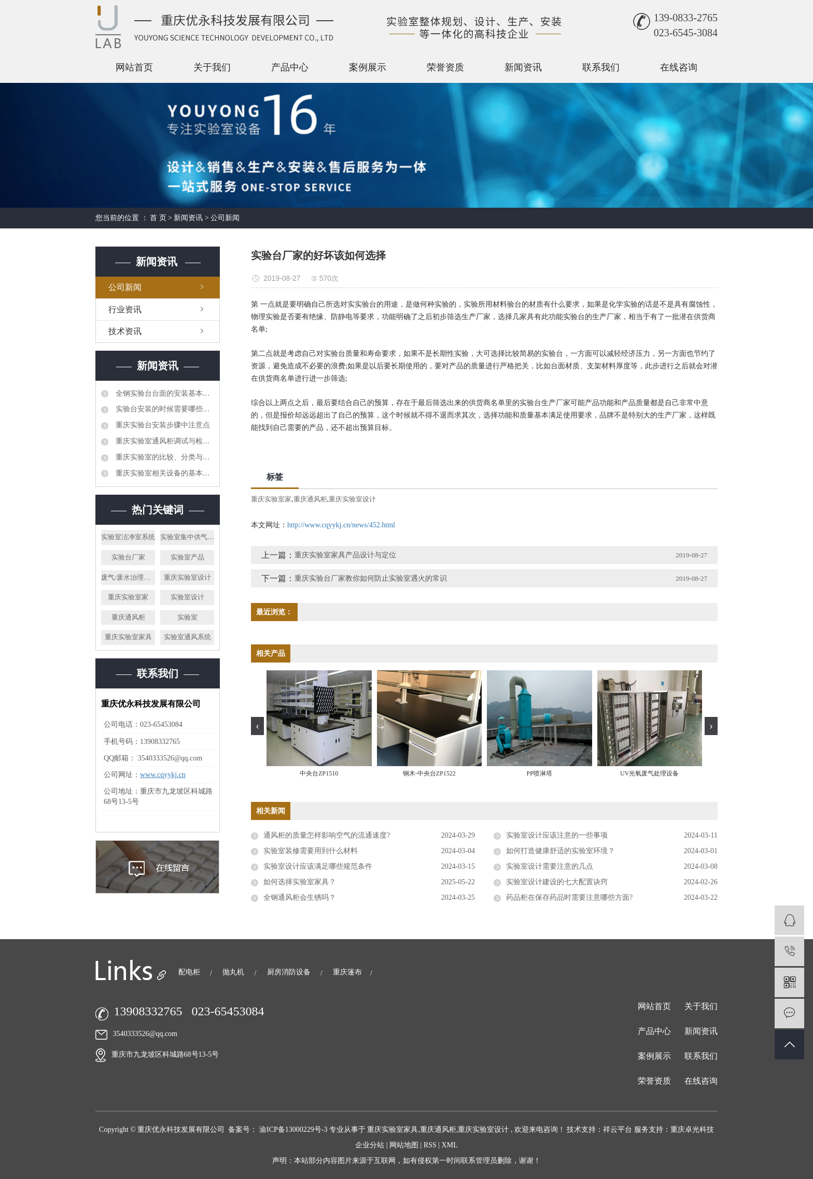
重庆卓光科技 (692, 1129)
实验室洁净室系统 (128, 537)
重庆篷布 (347, 972)
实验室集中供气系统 (187, 537)
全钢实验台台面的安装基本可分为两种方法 (164, 393)
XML (450, 1145)
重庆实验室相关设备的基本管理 (164, 473)
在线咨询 (678, 67)
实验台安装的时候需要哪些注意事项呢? (164, 409)
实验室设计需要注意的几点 (549, 866)
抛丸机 (234, 972)
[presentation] (257, 726)
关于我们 (212, 67)
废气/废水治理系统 (128, 577)
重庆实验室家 (128, 597)
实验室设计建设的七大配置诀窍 (557, 882)
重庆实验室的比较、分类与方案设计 (164, 457)
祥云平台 (617, 1129)
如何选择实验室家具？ (299, 882)
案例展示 (367, 67)
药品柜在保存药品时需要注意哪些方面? (569, 897)
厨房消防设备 (290, 972)
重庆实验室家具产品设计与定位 (345, 555)
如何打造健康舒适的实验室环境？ (560, 851)
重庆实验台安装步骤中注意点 (162, 425)
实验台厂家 (128, 557)
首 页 (158, 218)
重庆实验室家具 (128, 637)
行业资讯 (125, 309)
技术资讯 (125, 331)
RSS (430, 1145)
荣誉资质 (445, 67)
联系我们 (601, 67)
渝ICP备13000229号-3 (293, 1129)
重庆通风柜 (128, 617)
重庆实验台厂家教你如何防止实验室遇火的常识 (371, 578)
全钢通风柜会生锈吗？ (299, 897)
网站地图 (404, 1145)
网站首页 (134, 67)
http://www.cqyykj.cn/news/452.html (341, 525)
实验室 (187, 617)
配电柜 (190, 972)
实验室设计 (187, 597)
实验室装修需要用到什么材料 (310, 851)
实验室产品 (187, 557)
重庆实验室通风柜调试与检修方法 (164, 441)
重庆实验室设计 (187, 577)
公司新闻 (225, 218)
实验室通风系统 (187, 637)
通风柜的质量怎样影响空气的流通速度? (326, 835)
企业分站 (369, 1145)
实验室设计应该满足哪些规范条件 (317, 866)
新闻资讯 (523, 67)
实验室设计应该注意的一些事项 (557, 835)
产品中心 (290, 67)
